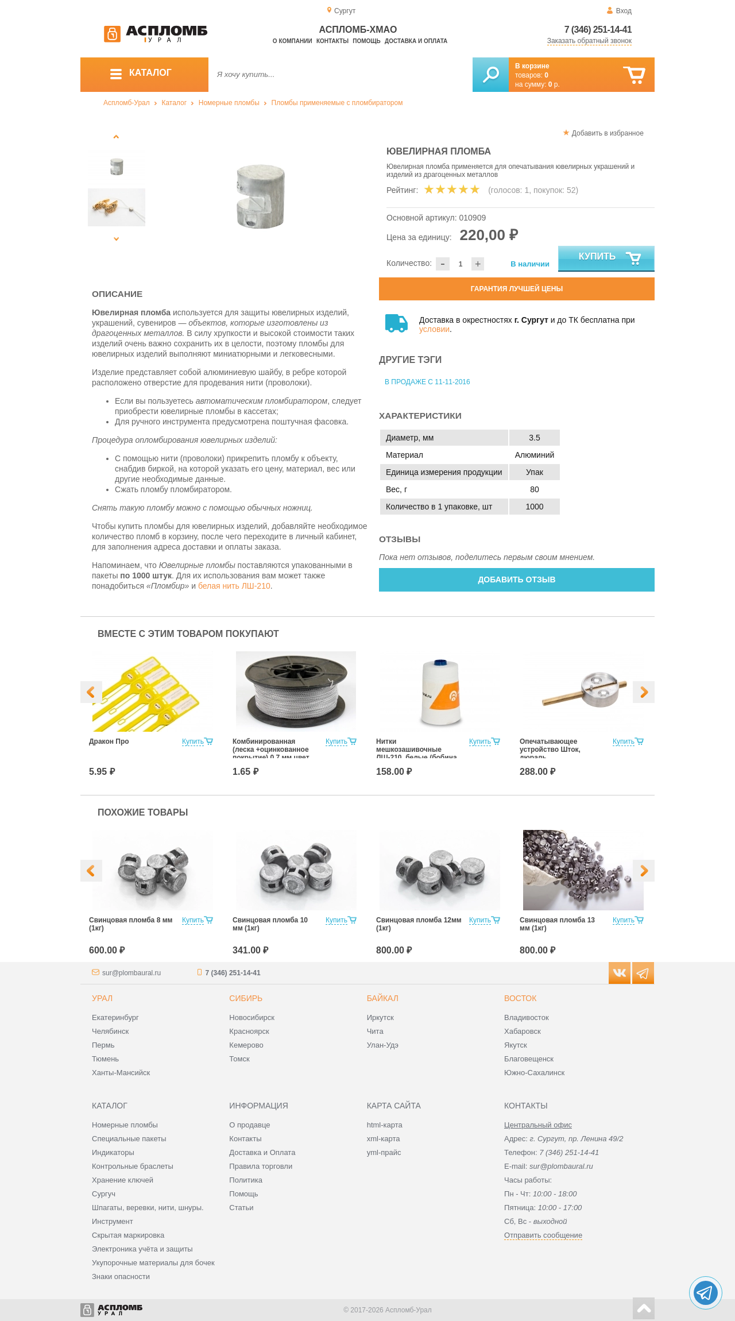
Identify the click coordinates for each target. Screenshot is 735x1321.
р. (554, 84)
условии (434, 329)
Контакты (332, 41)
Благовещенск (529, 1059)
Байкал (383, 998)
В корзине (532, 66)
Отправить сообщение (543, 1235)
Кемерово (246, 1045)
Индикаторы (113, 1152)
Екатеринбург (115, 1017)
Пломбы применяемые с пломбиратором (337, 103)
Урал (102, 998)
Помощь (366, 41)
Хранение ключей (122, 1180)
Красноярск (249, 1031)
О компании (292, 41)
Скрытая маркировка (128, 1235)
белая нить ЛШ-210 (234, 585)
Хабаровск (522, 1031)
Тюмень (105, 1059)
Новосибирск (251, 1017)
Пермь (103, 1045)
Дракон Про (109, 741)
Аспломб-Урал (126, 103)
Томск (239, 1059)
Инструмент (112, 1221)
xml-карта (383, 1138)
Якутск (515, 1045)
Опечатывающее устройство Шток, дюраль (550, 749)
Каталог (174, 103)
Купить (611, 259)
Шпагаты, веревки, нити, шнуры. (148, 1207)
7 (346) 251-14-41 (598, 29)
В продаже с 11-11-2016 (427, 382)
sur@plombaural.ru (131, 973)
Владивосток (526, 1017)
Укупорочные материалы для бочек (153, 1262)
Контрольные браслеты (132, 1166)
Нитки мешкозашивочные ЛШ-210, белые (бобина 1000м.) (416, 753)
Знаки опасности (121, 1276)
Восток (520, 998)
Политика (245, 1180)
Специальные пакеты (129, 1138)
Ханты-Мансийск (121, 1072)
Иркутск (380, 1017)
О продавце (249, 1125)
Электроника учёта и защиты (142, 1249)
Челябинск (110, 1031)
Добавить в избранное (608, 133)
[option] (260, 198)
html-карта (385, 1125)
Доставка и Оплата (262, 1152)
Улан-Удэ (383, 1045)
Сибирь (245, 998)
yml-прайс (384, 1152)
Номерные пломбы (229, 103)
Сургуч (103, 1193)
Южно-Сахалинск (534, 1072)
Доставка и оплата (416, 41)
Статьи (241, 1207)
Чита (375, 1031)
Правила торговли (260, 1166)
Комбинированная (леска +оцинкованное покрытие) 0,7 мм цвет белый (271, 753)
